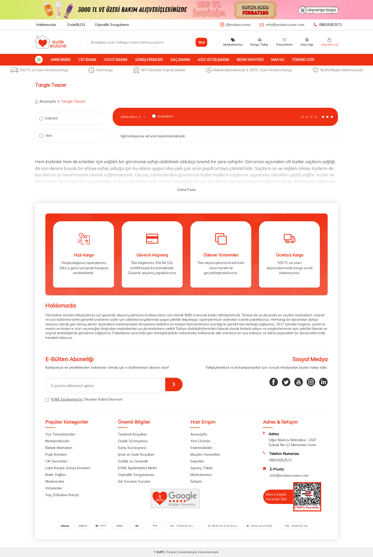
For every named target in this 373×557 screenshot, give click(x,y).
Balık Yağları (55, 474)
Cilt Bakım (87, 60)
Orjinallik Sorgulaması (136, 474)
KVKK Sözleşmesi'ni (66, 399)
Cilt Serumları (56, 461)
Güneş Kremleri (149, 60)
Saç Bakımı (180, 60)
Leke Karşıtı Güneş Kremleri (67, 468)
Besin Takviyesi (250, 60)
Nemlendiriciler (57, 441)
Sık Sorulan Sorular (134, 481)
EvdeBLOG (76, 24)
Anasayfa (45, 101)
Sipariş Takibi (201, 468)
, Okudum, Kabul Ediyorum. (84, 399)
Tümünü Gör (303, 60)
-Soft (158, 552)
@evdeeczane (238, 24)
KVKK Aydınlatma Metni (137, 468)
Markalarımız (201, 474)
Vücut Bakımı (115, 60)
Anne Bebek (61, 60)
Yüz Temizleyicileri (60, 434)
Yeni (45, 135)
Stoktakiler (162, 116)
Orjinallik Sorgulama (112, 24)
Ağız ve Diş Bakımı (213, 60)
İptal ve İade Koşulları (136, 454)
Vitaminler (53, 488)
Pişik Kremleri (56, 454)
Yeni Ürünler (200, 441)
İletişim (196, 481)
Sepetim (197, 461)
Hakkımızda (46, 24)
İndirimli (48, 118)
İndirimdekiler (201, 447)
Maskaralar (54, 481)
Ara (201, 42)
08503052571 (328, 24)
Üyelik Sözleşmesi (133, 441)
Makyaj (277, 60)
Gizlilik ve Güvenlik (133, 461)
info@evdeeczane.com (285, 24)
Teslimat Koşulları (132, 434)
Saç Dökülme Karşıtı (62, 494)
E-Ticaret (170, 552)
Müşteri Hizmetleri (205, 454)
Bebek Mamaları (58, 447)
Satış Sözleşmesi (132, 447)
